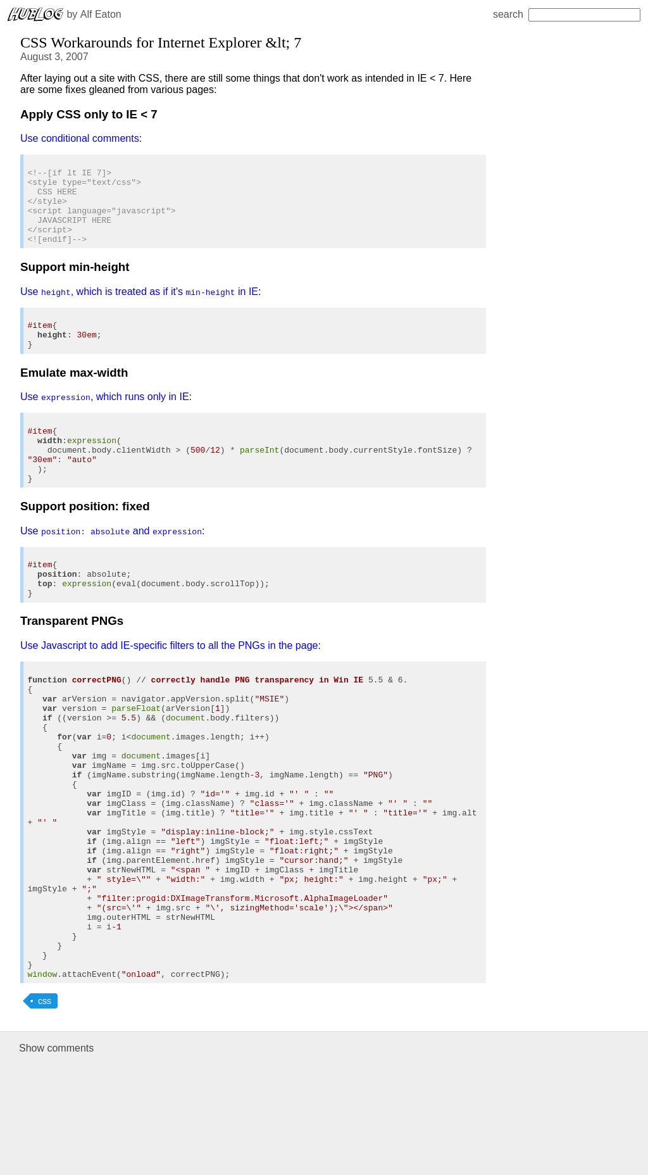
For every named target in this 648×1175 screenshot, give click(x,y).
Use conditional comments (79, 138)
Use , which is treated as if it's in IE (139, 308)
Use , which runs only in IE (104, 421)
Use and (111, 568)
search (566, 14)
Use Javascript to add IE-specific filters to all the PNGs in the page (169, 693)
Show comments (56, 1158)
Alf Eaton (101, 14)
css (44, 1111)
